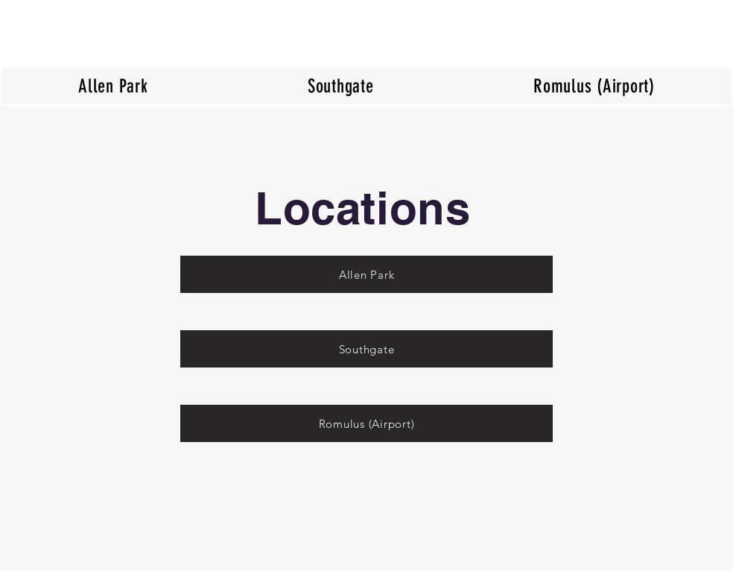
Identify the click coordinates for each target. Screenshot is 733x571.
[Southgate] (366, 348)
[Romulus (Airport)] (366, 423)
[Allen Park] (366, 274)
